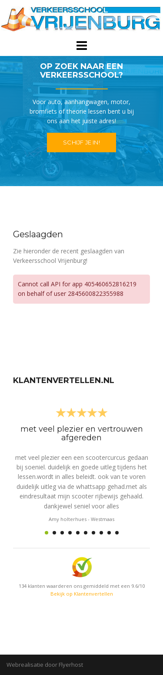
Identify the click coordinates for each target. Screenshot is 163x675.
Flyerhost (71, 664)
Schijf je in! (81, 142)
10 (117, 532)
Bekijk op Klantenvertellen (81, 593)
